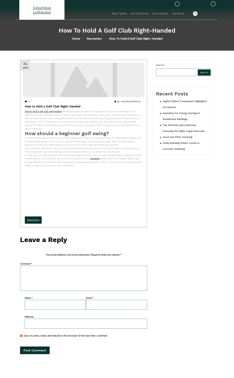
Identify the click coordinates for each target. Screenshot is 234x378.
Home (76, 38)
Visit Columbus (158, 13)
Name (29, 301)
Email (89, 301)
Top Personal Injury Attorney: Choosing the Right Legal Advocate (184, 128)
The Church (177, 13)
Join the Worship (136, 13)
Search (160, 65)
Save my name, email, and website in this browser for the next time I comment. (66, 339)
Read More (33, 220)
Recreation (94, 38)
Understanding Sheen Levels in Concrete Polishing (181, 146)
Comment (26, 267)
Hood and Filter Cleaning (177, 137)
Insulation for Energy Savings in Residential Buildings (181, 116)
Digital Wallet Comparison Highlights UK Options (185, 104)
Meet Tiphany (115, 13)
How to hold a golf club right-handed (43, 111)
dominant (95, 158)
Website (29, 320)
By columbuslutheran (127, 101)
